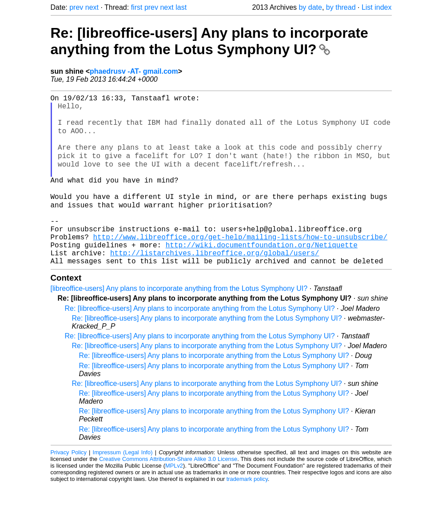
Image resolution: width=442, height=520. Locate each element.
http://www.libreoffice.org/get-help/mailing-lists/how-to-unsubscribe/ (240, 265)
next (92, 7)
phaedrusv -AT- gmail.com (134, 71)
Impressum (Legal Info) (123, 486)
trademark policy (247, 513)
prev (76, 7)
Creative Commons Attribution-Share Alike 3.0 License (168, 493)
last (181, 7)
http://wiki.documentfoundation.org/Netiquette (262, 275)
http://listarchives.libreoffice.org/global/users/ (214, 285)
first (137, 7)
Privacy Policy (69, 486)
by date (310, 7)
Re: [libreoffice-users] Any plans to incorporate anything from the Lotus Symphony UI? (209, 41)
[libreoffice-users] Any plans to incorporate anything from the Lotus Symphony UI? (179, 322)
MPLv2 (174, 499)
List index (377, 7)
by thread (341, 7)
